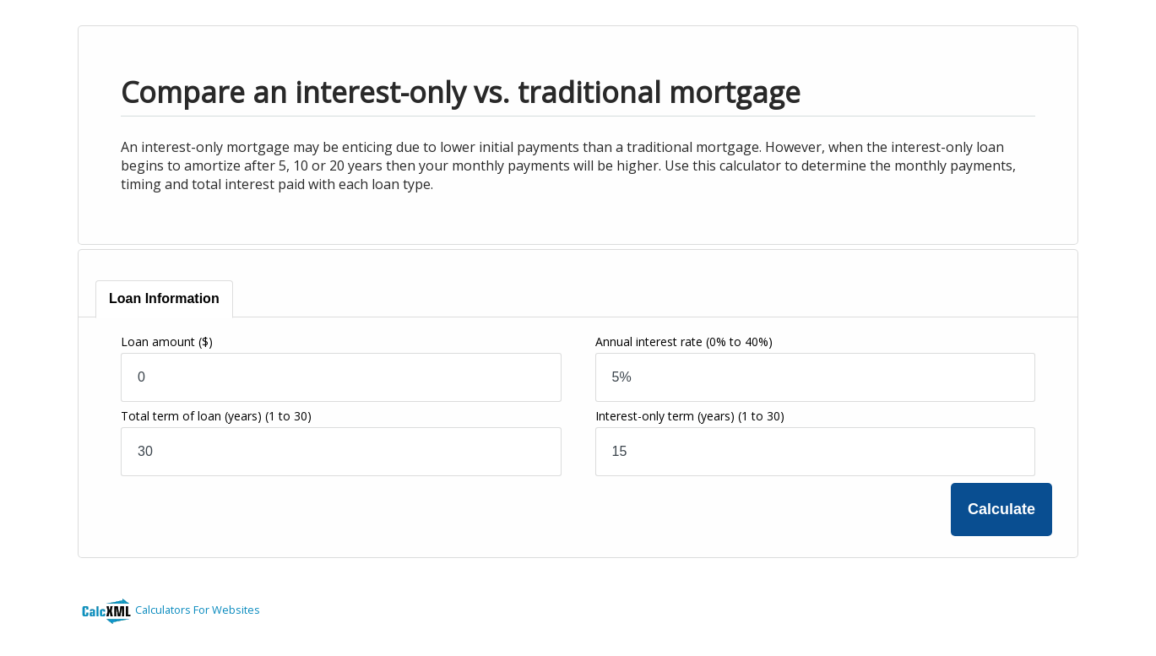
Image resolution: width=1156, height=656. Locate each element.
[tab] (164, 299)
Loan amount (167, 341)
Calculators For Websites (197, 609)
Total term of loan (216, 416)
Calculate (1001, 509)
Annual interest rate (684, 341)
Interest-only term (689, 416)
